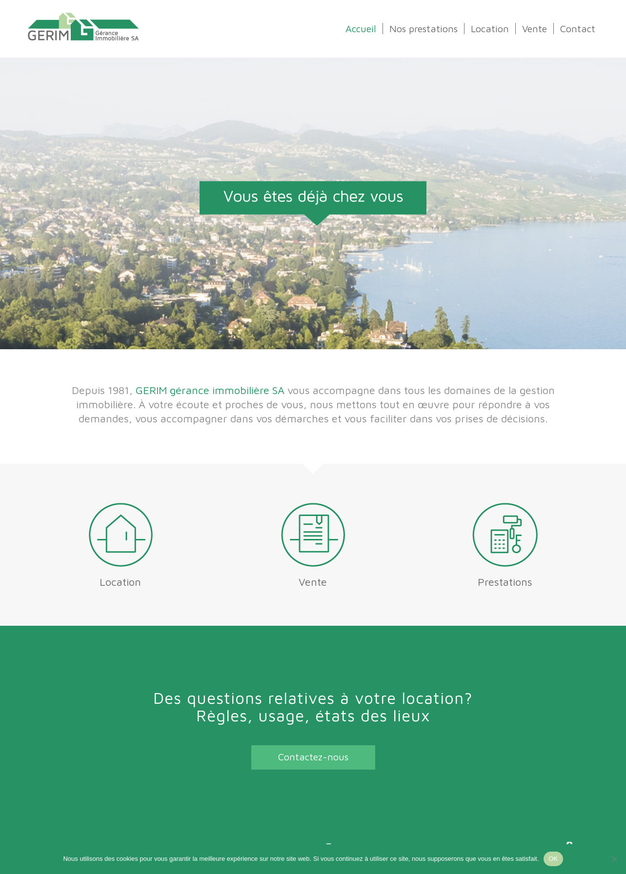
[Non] (614, 859)
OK (553, 858)
